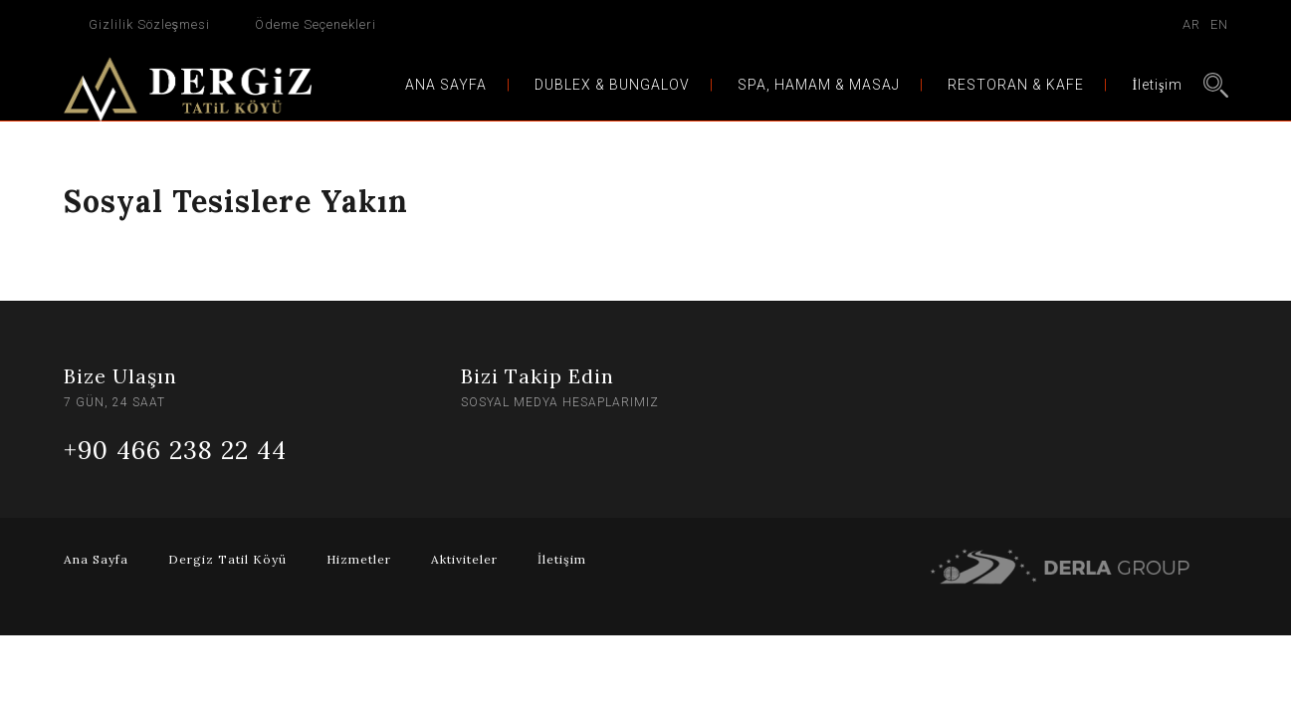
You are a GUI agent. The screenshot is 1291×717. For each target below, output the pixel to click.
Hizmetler (358, 559)
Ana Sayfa (96, 559)
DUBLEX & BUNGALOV (612, 85)
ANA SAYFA (446, 85)
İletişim (1157, 85)
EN (1219, 24)
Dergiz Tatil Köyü (227, 559)
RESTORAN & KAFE (1016, 85)
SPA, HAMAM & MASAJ (819, 85)
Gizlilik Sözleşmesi (150, 24)
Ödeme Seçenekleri (315, 24)
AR (1191, 24)
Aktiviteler (464, 559)
